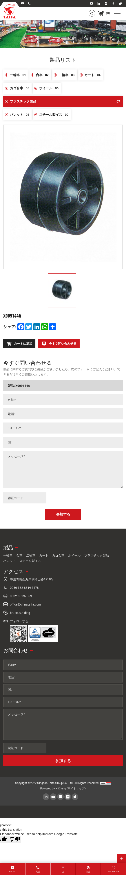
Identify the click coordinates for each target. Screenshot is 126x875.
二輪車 (67, 74)
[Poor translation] (14, 839)
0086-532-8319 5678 (24, 587)
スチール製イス (55, 114)
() (103, 13)
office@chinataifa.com (25, 604)
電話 (38, 871)
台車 (43, 74)
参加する (63, 760)
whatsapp (113, 871)
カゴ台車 (21, 88)
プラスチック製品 (66, 101)
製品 (88, 871)
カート (93, 74)
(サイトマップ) (76, 788)
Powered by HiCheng (53, 788)
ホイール (50, 88)
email (12, 871)
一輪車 (19, 74)
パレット (21, 114)
